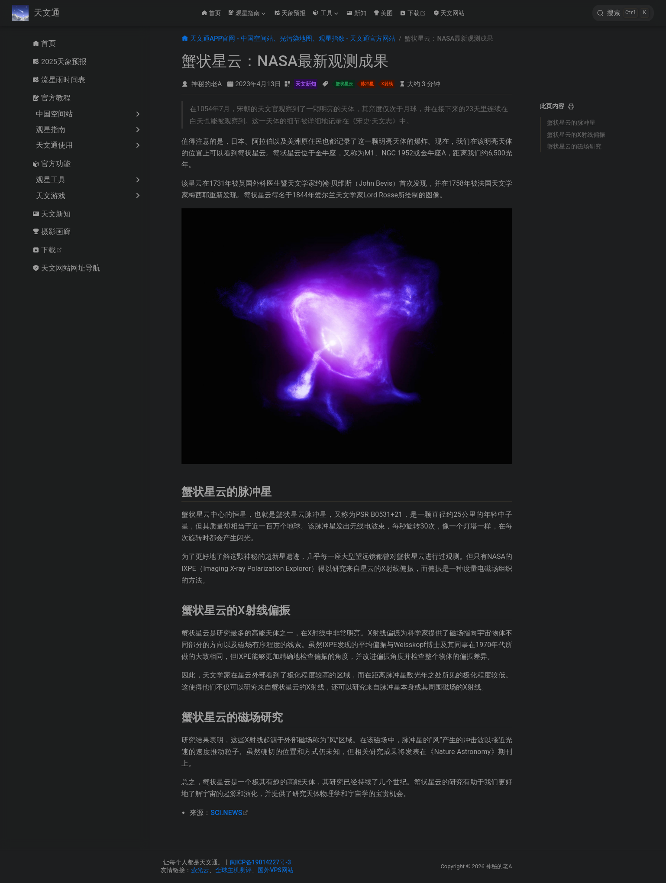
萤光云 (200, 870)
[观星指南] (247, 13)
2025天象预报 (59, 61)
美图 (383, 13)
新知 (356, 13)
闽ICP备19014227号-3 (260, 862)
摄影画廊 (51, 231)
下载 (414, 13)
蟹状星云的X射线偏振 (576, 134)
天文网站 (449, 13)
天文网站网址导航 (66, 268)
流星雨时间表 (58, 79)
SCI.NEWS (229, 813)
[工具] (326, 13)
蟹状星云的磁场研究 (574, 146)
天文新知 (51, 214)
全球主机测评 (233, 870)
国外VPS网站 (275, 870)
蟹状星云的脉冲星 (571, 122)
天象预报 (290, 13)
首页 (211, 13)
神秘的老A (206, 84)
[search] (623, 13)
